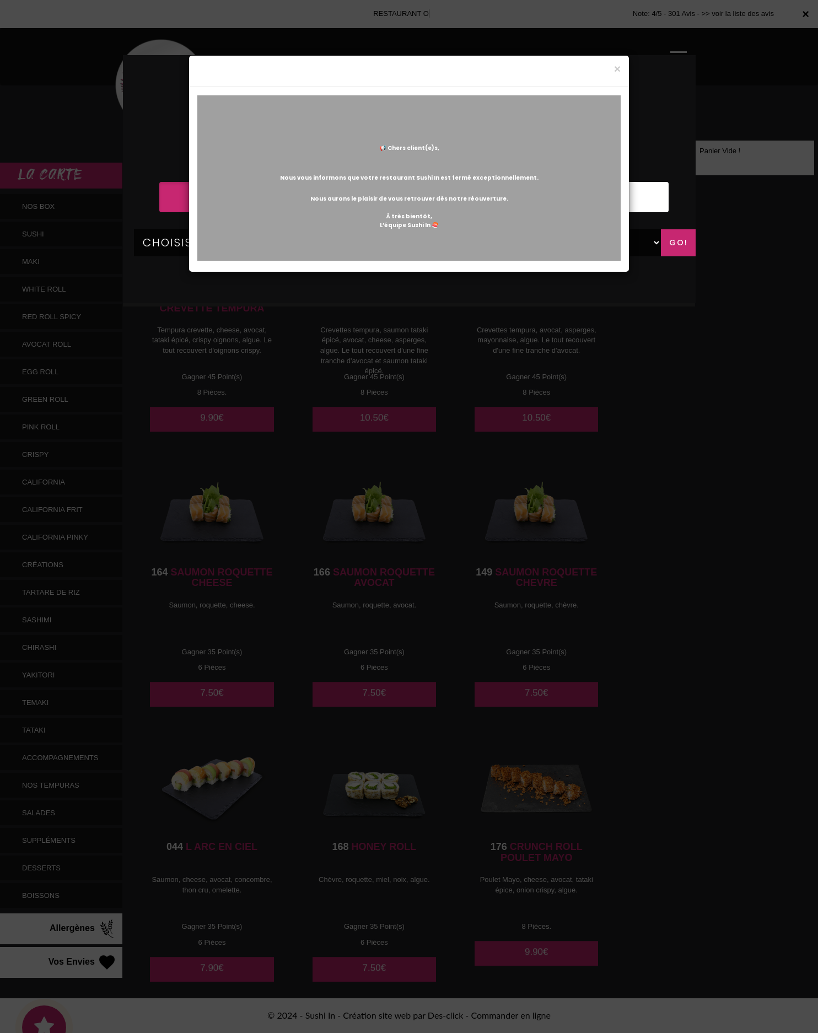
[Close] (617, 68)
